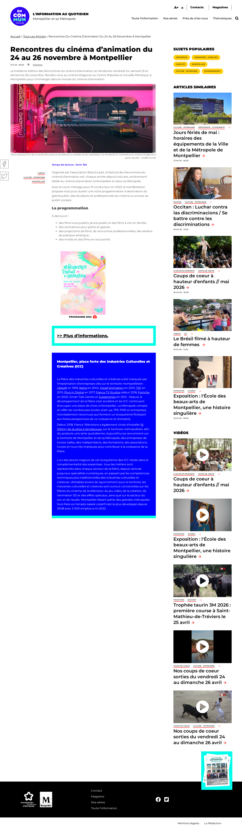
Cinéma (41, 173)
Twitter (4, 176)
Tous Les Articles (34, 36)
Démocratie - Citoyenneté (211, 127)
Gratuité (180, 64)
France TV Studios (108, 392)
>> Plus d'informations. (82, 335)
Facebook (4, 164)
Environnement (212, 71)
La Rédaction (212, 823)
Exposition (178, 391)
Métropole (181, 57)
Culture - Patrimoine (34, 177)
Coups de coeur (206, 271)
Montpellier (38, 181)
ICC (185, 334)
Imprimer (37, 65)
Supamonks (107, 397)
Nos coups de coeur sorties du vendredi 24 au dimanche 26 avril (199, 676)
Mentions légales (188, 823)
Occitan (177, 202)
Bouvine (192, 600)
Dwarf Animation (112, 388)
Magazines (220, 7)
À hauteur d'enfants (183, 271)
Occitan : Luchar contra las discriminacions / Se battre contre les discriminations (200, 215)
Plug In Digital (74, 392)
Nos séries (170, 18)
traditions (178, 600)
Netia (83, 388)
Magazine (97, 796)
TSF (138, 388)
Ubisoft (62, 388)
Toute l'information (144, 18)
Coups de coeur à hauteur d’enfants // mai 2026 (201, 281)
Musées (191, 391)
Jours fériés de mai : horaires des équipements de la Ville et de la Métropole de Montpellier (200, 144)
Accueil (15, 36)
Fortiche (144, 392)
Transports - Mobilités (206, 57)
